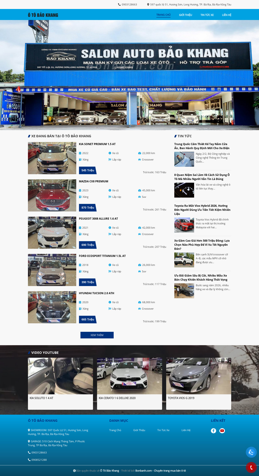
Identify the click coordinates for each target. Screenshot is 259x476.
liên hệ (226, 15)
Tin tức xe (163, 430)
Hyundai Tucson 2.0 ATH (96, 293)
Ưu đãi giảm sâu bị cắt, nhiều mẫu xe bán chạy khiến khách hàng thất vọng (200, 277)
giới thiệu (185, 15)
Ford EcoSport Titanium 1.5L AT (102, 256)
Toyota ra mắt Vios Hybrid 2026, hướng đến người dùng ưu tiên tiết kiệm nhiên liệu (202, 210)
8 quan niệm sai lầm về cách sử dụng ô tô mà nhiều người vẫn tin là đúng (202, 177)
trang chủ (163, 14)
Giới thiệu (139, 430)
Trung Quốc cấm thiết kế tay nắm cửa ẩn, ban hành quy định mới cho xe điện (202, 146)
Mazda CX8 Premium (93, 181)
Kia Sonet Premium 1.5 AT (97, 144)
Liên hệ (186, 430)
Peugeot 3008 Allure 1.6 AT (98, 218)
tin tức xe (207, 15)
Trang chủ (115, 430)
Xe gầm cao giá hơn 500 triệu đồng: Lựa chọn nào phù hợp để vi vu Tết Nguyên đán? (202, 245)
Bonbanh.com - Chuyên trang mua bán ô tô (160, 470)
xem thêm (97, 335)
